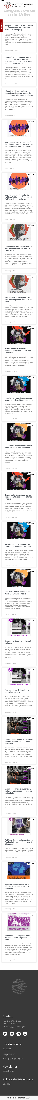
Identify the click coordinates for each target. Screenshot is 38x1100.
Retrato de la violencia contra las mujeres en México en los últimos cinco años (18, 497)
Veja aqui (7, 1048)
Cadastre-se (8, 1071)
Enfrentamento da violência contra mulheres (19, 642)
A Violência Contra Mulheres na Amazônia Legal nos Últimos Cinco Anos (19, 299)
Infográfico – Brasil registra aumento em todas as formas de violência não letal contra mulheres (19, 93)
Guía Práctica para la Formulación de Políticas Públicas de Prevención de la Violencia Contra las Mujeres (19, 144)
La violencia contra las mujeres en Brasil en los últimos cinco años (18, 447)
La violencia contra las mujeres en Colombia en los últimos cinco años (19, 399)
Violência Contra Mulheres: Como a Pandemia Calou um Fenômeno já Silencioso (19, 842)
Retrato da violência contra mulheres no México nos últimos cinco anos (18, 351)
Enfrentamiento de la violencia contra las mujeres (17, 691)
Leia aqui (7, 1083)
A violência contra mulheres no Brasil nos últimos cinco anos (17, 593)
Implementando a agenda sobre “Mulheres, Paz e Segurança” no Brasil (18, 938)
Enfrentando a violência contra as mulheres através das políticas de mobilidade (18, 791)
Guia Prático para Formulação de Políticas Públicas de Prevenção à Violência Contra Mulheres (18, 197)
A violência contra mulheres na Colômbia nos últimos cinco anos (18, 545)
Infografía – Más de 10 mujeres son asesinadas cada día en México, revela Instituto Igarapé (19, 28)
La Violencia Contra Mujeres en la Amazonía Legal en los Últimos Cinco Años (18, 248)
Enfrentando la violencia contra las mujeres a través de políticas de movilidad (19, 741)
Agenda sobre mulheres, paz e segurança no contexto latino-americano (17, 886)
